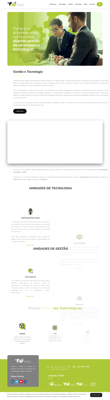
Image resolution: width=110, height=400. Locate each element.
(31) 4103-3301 (83, 366)
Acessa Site (30, 335)
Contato (92, 4)
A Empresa (52, 4)
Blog (85, 4)
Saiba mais (68, 111)
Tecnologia (62, 4)
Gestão (70, 4)
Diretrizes (78, 4)
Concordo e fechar (96, 395)
